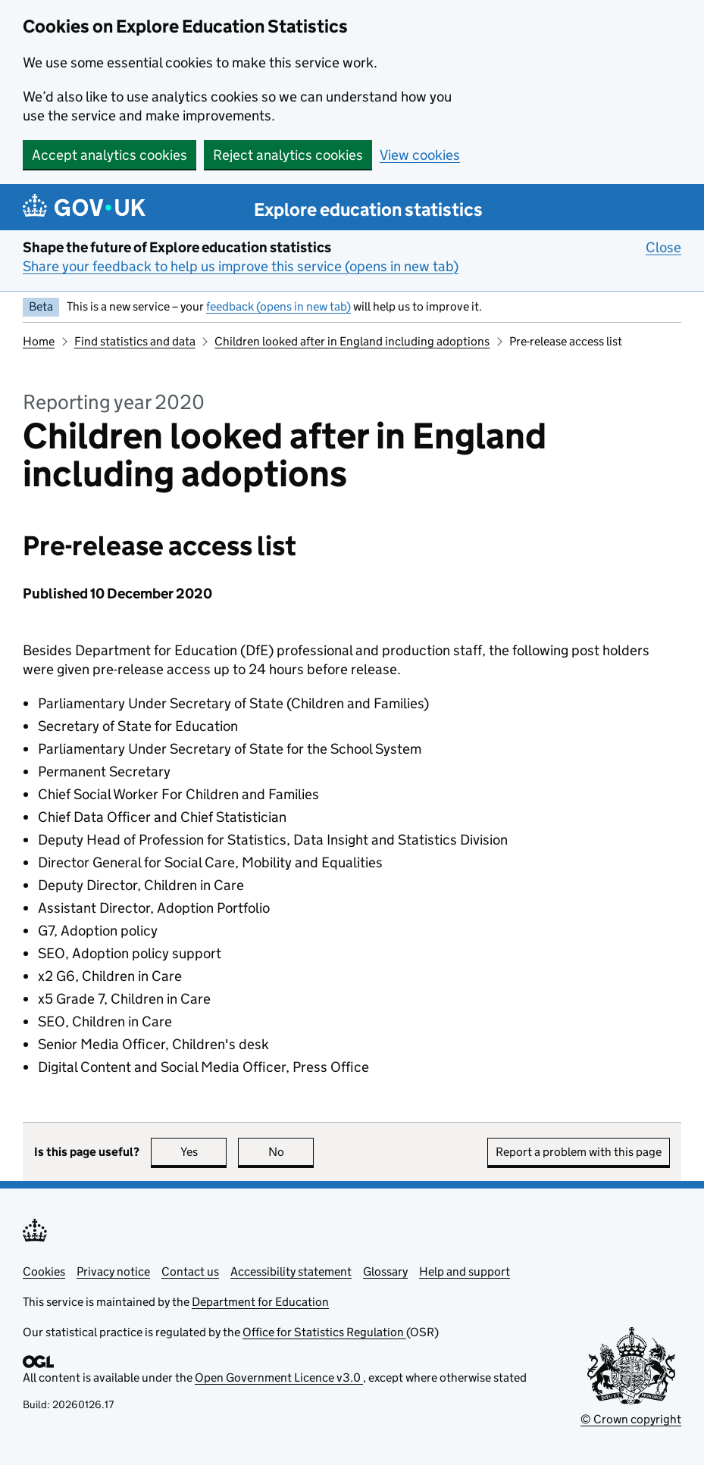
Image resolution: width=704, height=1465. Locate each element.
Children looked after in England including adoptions (352, 341)
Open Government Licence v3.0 (279, 1377)
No (291, 1152)
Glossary (385, 1271)
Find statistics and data (135, 341)
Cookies (44, 1271)
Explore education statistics (368, 209)
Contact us (190, 1271)
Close (663, 247)
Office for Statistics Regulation (324, 1332)
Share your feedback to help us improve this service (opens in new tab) (240, 266)
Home (39, 341)
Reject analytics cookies (288, 155)
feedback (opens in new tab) (278, 306)
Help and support (464, 1271)
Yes (203, 1152)
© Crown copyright (630, 1419)
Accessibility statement (291, 1271)
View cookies (420, 155)
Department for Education (260, 1302)
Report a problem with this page (579, 1152)
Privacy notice (113, 1271)
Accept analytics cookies (109, 155)
